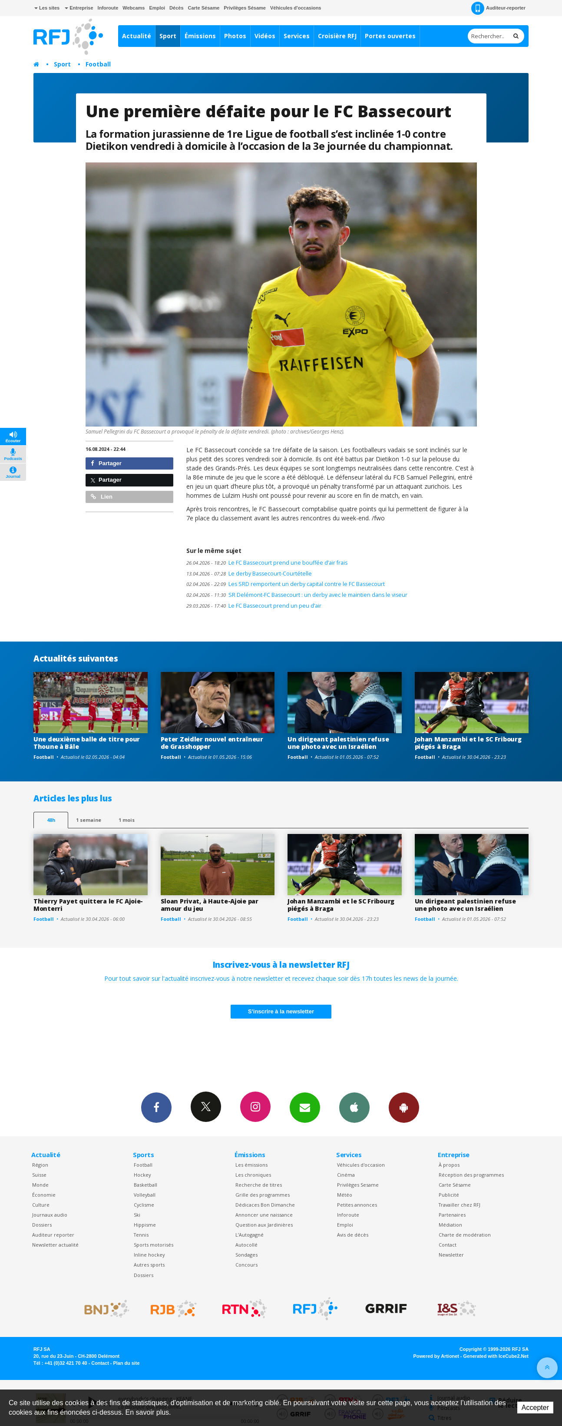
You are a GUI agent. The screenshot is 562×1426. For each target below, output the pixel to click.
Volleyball (144, 1195)
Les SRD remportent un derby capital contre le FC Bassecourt (285, 584)
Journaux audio (49, 1215)
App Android (404, 1107)
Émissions (200, 36)
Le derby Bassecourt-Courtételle (249, 573)
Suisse (39, 1175)
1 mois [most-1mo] (127, 820)
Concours (246, 1264)
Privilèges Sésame (245, 7)
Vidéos (265, 36)
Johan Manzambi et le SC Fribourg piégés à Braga (468, 743)
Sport (167, 36)
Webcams (133, 7)
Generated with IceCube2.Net (496, 1356)
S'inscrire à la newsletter (281, 1011)
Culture (41, 1205)
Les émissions (251, 1165)
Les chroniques (253, 1175)
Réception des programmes (471, 1175)
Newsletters (305, 1107)
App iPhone (354, 1107)
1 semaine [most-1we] (88, 820)
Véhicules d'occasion (361, 1165)
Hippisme (145, 1224)
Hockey (142, 1175)
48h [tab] (51, 820)
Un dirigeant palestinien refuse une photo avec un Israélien (338, 743)
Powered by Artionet (436, 1356)
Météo (344, 1195)
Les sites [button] (47, 7)
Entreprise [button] (79, 7)
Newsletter (451, 1254)
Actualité (136, 36)
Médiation (450, 1224)
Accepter (535, 1407)
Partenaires (452, 1215)
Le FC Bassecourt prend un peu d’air (253, 605)
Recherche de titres (258, 1185)
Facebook (156, 1107)
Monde (40, 1185)
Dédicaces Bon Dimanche (265, 1205)
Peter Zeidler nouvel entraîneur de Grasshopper (212, 743)
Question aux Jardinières (264, 1224)
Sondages (246, 1254)
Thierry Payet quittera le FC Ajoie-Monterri (88, 905)
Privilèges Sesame (358, 1185)
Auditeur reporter (53, 1234)
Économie (44, 1195)
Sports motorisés (153, 1244)
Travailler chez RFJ (459, 1205)
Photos (235, 36)
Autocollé (246, 1244)
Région (40, 1165)
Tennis (141, 1234)
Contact (447, 1244)
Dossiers (42, 1224)
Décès (176, 7)
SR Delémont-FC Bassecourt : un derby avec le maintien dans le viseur (296, 595)
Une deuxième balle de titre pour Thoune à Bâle (86, 743)
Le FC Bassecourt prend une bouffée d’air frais (266, 562)
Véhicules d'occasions (295, 7)
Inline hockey (149, 1254)
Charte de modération (465, 1234)
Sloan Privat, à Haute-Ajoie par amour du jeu (209, 905)
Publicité (449, 1195)
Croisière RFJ (337, 36)
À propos (449, 1165)
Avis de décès (352, 1234)
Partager (106, 463)
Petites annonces (357, 1205)
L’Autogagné (249, 1234)
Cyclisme (144, 1205)
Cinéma (346, 1175)
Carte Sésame (204, 7)
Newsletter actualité (55, 1244)
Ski (137, 1215)
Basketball (145, 1185)
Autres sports (149, 1264)
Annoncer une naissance (264, 1215)
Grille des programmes (262, 1195)
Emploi (157, 7)
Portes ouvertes (390, 36)
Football (98, 64)
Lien (101, 496)
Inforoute (108, 7)
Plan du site (126, 1363)
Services (297, 36)
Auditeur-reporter (498, 8)
